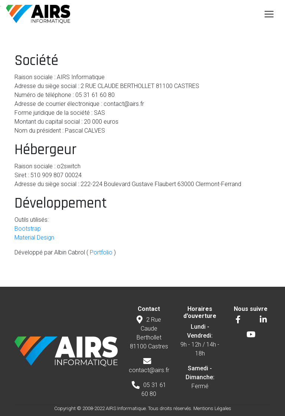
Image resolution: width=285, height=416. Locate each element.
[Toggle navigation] (269, 14)
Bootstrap (27, 228)
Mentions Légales (212, 408)
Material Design (34, 237)
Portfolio (100, 252)
